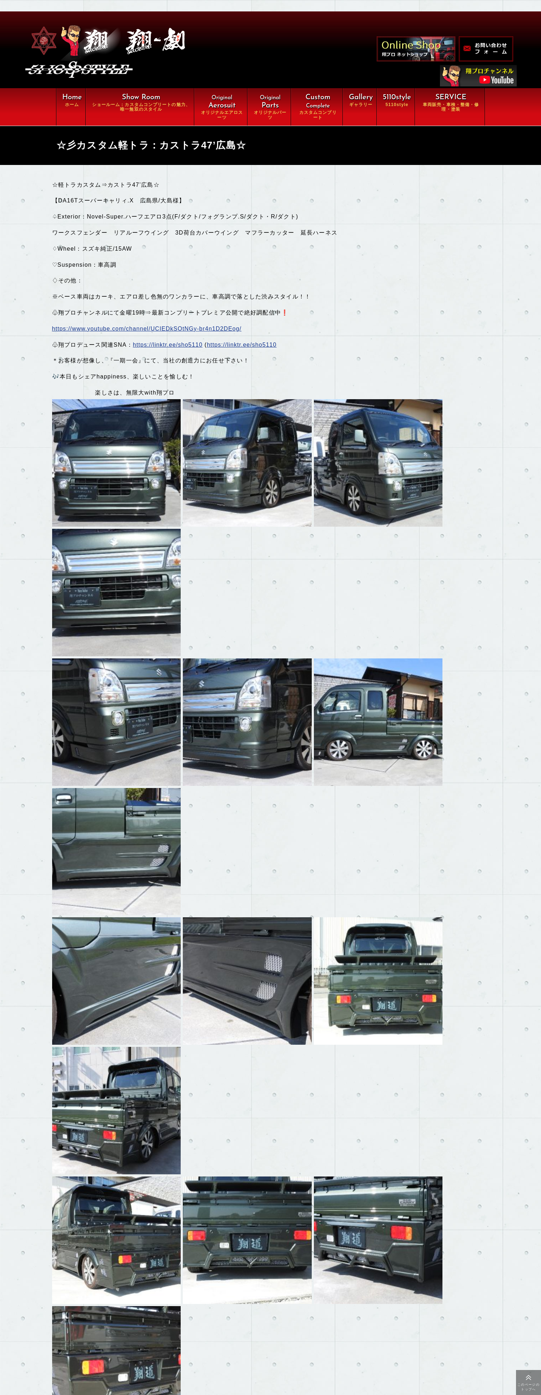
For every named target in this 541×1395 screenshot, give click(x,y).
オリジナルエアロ (123, 1295)
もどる (81, 1196)
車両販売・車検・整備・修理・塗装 (148, 1324)
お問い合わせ (198, 1353)
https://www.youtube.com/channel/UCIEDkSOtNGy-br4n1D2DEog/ (149, 331)
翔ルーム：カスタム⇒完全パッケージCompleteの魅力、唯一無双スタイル (175, 1276)
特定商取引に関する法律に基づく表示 (148, 1368)
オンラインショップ (206, 1339)
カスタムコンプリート (129, 1310)
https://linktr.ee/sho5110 (169, 347)
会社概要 (113, 1353)
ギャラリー (115, 1339)
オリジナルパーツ (204, 1295)
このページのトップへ (528, 1387)
